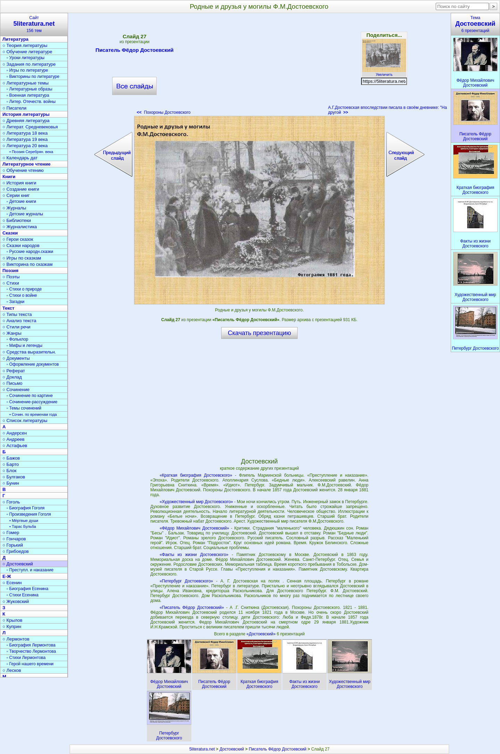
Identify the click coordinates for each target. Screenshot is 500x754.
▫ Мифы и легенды (24, 345)
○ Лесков (11, 670)
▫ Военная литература (28, 95)
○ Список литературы (24, 420)
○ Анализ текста (19, 320)
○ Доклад (12, 377)
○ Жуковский (15, 601)
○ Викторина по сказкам (27, 264)
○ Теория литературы (24, 45)
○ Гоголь (11, 502)
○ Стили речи (16, 327)
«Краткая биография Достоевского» (196, 475)
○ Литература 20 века (25, 145)
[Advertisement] (259, 66)
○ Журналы (14, 208)
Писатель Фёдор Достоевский (134, 51)
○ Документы (16, 358)
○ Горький (12, 545)
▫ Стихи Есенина (23, 595)
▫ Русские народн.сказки (30, 251)
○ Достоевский (17, 563)
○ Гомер (10, 532)
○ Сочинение (16, 389)
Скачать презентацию (259, 333)
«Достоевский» (262, 634)
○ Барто (10, 464)
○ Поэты (11, 276)
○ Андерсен (14, 433)
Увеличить (384, 73)
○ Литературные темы (25, 83)
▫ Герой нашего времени (30, 663)
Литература (15, 39)
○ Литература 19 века (25, 139)
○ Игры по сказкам (21, 258)
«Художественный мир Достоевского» (196, 501)
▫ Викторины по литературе (33, 76)
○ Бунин (10, 483)
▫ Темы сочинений (24, 408)
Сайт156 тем (34, 24)
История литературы (26, 114)
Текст (8, 308)
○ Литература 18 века (25, 133)
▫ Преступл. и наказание (30, 570)
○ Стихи (10, 283)
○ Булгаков (13, 476)
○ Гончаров (14, 538)
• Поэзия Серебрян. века (31, 152)
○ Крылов (12, 620)
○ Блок (9, 470)
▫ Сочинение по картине (30, 395)
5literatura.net (202, 749)
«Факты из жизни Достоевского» (194, 554)
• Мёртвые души (23, 520)
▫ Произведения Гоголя (29, 514)
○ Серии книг (16, 195)
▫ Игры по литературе (27, 70)
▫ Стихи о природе (24, 289)
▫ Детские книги (21, 201)
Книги (8, 176)
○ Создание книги (20, 189)
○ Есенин (12, 582)
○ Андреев (13, 439)
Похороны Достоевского (164, 112)
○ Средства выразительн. (29, 352)
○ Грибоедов (15, 551)
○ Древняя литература (25, 120)
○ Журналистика (19, 226)
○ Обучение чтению (23, 170)
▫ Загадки (15, 301)
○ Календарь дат (20, 157)
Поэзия (10, 270)
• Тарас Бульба (22, 526)
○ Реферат (13, 370)
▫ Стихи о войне (22, 295)
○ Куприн (11, 626)
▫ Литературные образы (29, 89)
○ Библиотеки (16, 220)
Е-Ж (6, 576)
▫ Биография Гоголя (25, 508)
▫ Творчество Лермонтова (31, 651)
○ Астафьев (14, 445)
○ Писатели (14, 108)
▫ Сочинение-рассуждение (32, 401)
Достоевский (231, 749)
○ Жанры (12, 333)
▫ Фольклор (17, 339)
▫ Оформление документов (33, 364)
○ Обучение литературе (27, 51)
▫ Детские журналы (25, 214)
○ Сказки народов (21, 245)
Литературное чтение (26, 164)
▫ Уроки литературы (25, 57)
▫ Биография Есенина (27, 588)
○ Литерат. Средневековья (30, 126)
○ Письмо (12, 383)
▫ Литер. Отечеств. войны (31, 101)
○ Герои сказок (17, 239)
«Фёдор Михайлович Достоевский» (194, 528)
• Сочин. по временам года (33, 414)
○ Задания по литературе (29, 64)
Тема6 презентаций (475, 24)
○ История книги (19, 182)
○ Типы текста (17, 314)
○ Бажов (11, 458)
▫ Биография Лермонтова (31, 645)
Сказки (10, 233)
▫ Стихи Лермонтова (26, 657)
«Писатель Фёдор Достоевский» (192, 607)
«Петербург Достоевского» (186, 581)
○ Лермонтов (16, 639)
